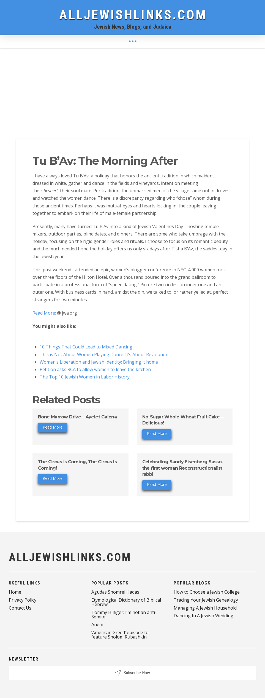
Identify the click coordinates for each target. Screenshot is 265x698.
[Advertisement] (132, 89)
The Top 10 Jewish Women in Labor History (85, 377)
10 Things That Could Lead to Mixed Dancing (86, 347)
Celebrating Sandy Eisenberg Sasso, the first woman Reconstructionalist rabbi (182, 468)
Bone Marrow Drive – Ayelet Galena (77, 417)
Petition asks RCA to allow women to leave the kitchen (95, 369)
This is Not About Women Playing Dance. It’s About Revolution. (104, 354)
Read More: (44, 313)
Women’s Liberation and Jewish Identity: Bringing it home (99, 362)
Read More (52, 427)
